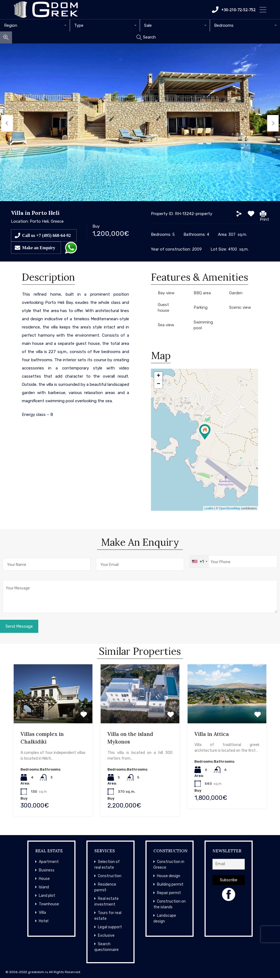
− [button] (158, 384)
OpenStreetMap (229, 508)
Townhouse (49, 904)
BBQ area (202, 292)
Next (274, 122)
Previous (5, 122)
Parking (201, 307)
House (44, 878)
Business (46, 870)
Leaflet (209, 508)
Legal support (110, 927)
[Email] (228, 864)
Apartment (49, 861)
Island (44, 887)
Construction (109, 876)
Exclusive (106, 935)
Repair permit (169, 893)
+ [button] (158, 376)
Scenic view (240, 307)
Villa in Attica (211, 734)
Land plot (47, 895)
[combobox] (35, 25)
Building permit (170, 884)
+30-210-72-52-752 (233, 9)
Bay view (166, 292)
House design (168, 876)
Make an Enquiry (38, 247)
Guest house (163, 307)
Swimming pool (203, 325)
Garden (236, 292)
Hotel (43, 921)
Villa (42, 912)
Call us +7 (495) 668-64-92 (46, 235)
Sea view (166, 324)
